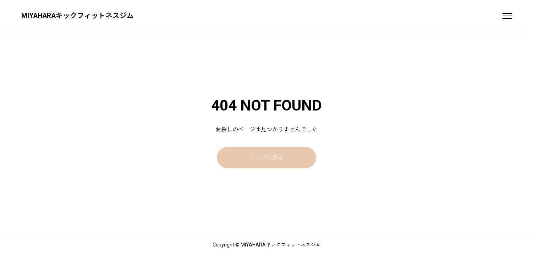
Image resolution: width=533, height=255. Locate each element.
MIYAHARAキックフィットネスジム (78, 16)
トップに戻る (266, 157)
